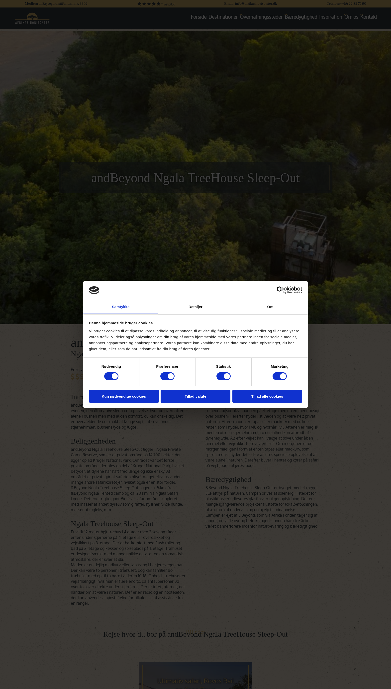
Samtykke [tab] (121, 307)
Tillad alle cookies (267, 396)
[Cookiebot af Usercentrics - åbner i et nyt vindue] (280, 290)
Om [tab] (270, 307)
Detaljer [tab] (195, 307)
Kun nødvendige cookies (124, 396)
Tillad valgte (195, 396)
